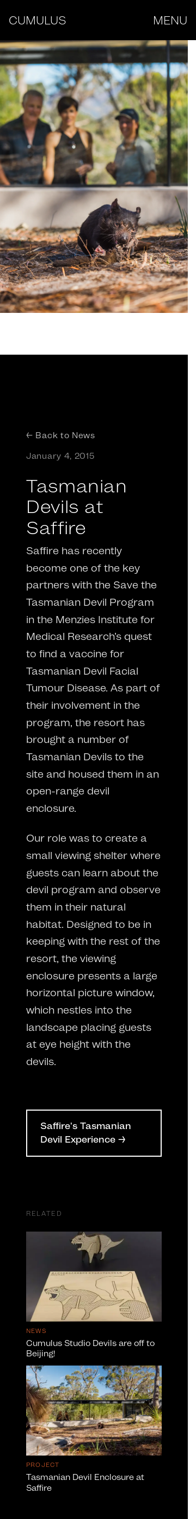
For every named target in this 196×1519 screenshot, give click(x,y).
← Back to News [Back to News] (60, 435)
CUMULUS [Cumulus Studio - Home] (37, 20)
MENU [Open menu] (170, 20)
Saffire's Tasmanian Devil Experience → (85, 1132)
